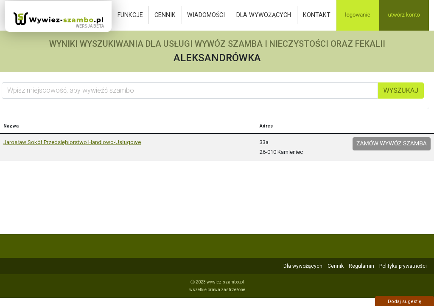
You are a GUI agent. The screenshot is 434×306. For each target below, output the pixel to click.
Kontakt (316, 14)
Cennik (165, 14)
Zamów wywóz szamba (391, 143)
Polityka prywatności (403, 266)
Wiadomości (206, 14)
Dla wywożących (263, 14)
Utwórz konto (404, 15)
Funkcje (130, 14)
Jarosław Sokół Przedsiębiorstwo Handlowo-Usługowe (72, 142)
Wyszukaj (401, 90)
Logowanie (357, 15)
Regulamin (361, 266)
